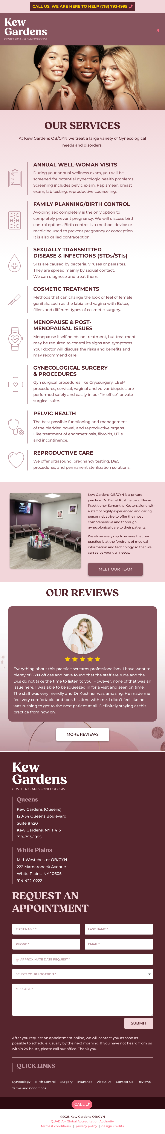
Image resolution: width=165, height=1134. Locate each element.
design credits (112, 1126)
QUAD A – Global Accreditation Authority (82, 1121)
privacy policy (86, 1126)
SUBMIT (139, 1023)
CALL (79, 1104)
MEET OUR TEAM (115, 569)
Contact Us (124, 1082)
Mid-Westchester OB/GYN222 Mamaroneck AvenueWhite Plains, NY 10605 (42, 866)
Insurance (84, 1082)
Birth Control (45, 1082)
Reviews (144, 1082)
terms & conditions (56, 1126)
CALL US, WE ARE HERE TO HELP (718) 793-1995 (79, 6)
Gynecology (21, 1082)
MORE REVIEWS (83, 734)
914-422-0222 (29, 880)
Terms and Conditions (29, 1088)
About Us (104, 1082)
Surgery (66, 1082)
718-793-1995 (29, 837)
